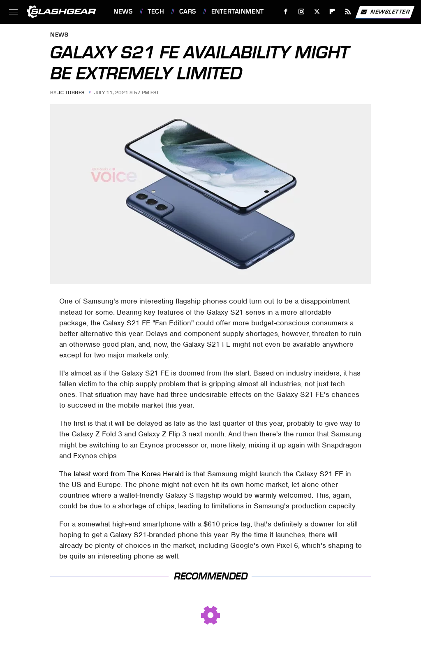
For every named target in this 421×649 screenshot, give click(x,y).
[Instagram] (302, 11)
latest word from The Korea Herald (129, 473)
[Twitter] (317, 11)
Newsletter (385, 12)
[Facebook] (286, 11)
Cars (187, 11)
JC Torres (71, 92)
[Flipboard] (332, 11)
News (122, 11)
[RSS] (348, 11)
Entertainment (237, 11)
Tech (156, 11)
